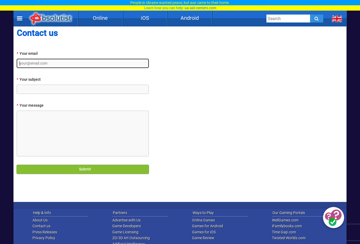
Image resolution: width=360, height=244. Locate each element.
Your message (30, 105)
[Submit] (316, 18)
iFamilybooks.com (287, 226)
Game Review (203, 238)
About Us (40, 220)
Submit (82, 169)
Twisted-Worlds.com (289, 238)
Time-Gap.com (284, 232)
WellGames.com (285, 220)
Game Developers (126, 226)
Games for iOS (204, 232)
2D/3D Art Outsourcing (131, 238)
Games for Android (207, 226)
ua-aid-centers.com (200, 8)
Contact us (41, 226)
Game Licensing (125, 232)
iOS (145, 18)
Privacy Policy (44, 238)
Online (100, 18)
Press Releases (45, 232)
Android (190, 18)
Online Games (203, 220)
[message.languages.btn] (337, 18)
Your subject (29, 79)
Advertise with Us (126, 220)
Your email (27, 53)
